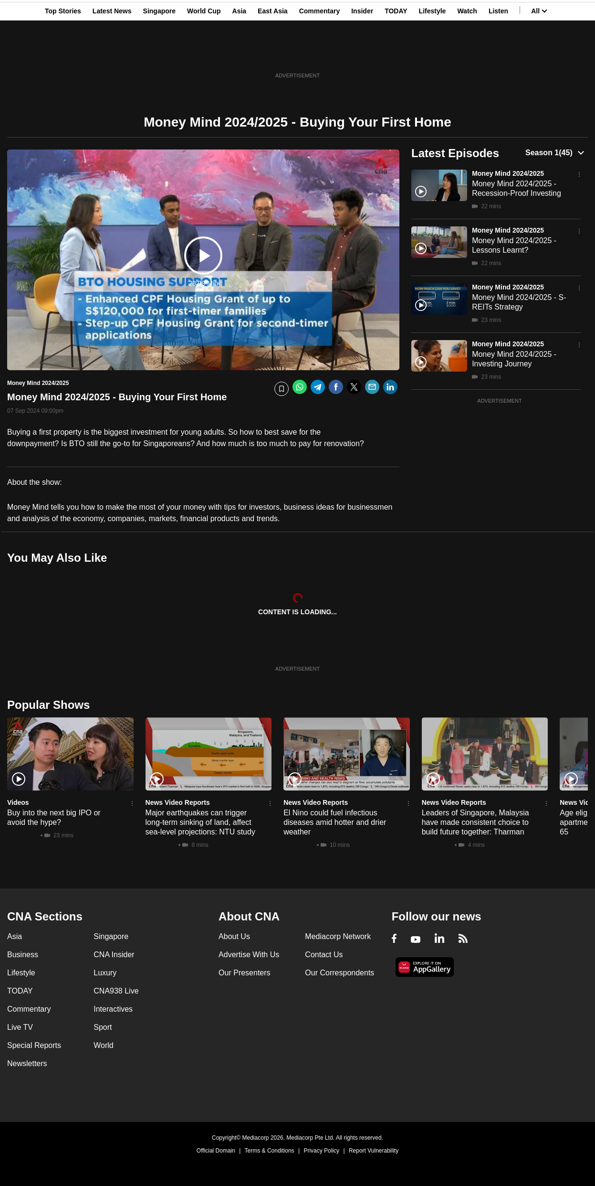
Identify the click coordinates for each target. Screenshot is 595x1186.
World (104, 1045)
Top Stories (63, 54)
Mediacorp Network (338, 936)
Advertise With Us (249, 955)
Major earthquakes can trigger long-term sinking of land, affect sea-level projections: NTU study (200, 822)
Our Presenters (244, 973)
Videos (18, 802)
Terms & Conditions (269, 1150)
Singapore (159, 54)
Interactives (113, 1009)
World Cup (204, 54)
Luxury (105, 973)
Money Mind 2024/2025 (508, 173)
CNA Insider (114, 955)
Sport (103, 1027)
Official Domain (216, 1150)
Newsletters (27, 1063)
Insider (362, 54)
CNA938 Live (116, 991)
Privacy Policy (321, 1150)
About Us (234, 936)
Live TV (20, 1027)
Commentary (319, 54)
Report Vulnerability (373, 1150)
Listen (498, 54)
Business (22, 955)
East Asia (273, 54)
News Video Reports (178, 802)
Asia (239, 54)
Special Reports (34, 1045)
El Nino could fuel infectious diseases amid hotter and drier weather (334, 822)
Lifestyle (432, 54)
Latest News (112, 54)
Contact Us (324, 955)
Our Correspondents (339, 973)
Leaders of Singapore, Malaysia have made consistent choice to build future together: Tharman (475, 822)
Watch (467, 54)
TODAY (396, 54)
